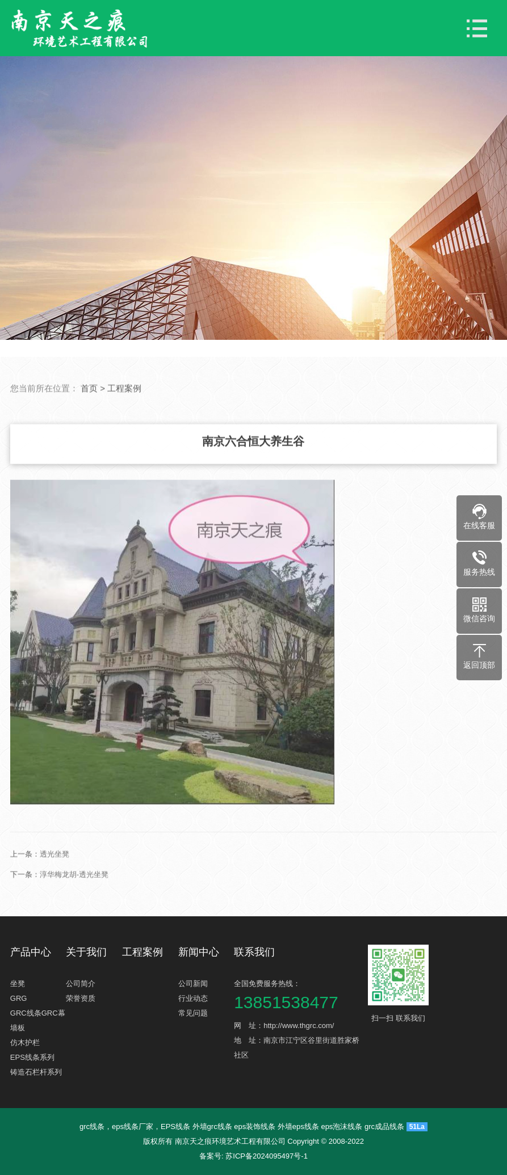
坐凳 (17, 983)
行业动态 (193, 998)
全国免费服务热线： (299, 994)
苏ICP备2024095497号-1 (266, 1156)
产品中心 (30, 952)
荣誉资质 (80, 998)
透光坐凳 (54, 891)
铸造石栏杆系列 (36, 1072)
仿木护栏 (25, 1042)
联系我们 (254, 952)
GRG (18, 998)
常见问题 (193, 1013)
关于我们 (86, 952)
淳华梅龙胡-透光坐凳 (74, 911)
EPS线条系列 (32, 1057)
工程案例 (124, 425)
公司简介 (80, 983)
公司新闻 (193, 983)
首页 (89, 425)
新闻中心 (198, 952)
